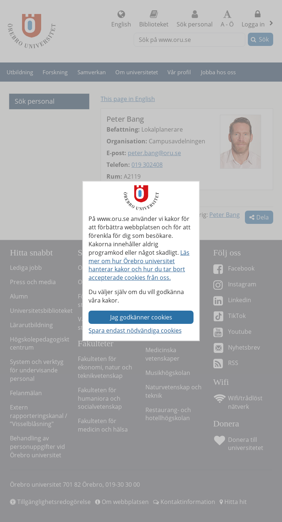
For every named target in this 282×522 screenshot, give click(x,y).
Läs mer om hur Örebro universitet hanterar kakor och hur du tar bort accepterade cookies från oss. (138, 265)
